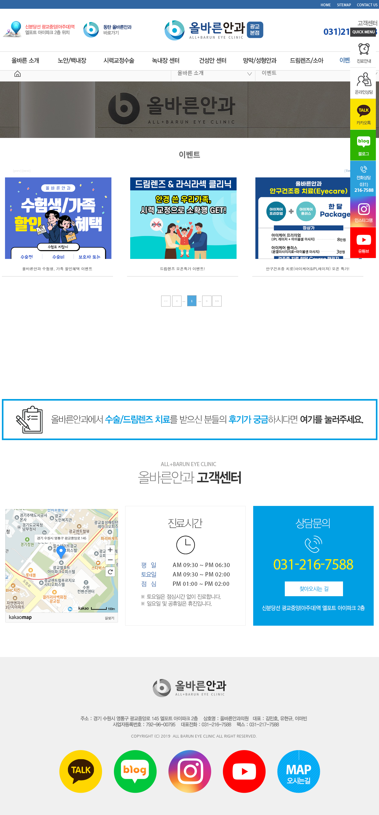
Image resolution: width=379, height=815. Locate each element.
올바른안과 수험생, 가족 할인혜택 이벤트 (57, 268)
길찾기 (109, 618)
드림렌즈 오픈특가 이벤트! (182, 268)
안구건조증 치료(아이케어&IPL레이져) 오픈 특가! (308, 268)
